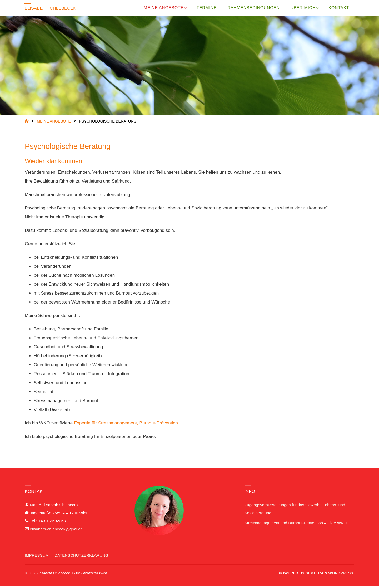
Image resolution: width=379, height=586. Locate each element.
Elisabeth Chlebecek (51, 8)
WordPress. (341, 573)
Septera (314, 573)
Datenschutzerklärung (82, 555)
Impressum (37, 555)
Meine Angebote (54, 121)
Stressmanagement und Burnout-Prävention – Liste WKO (296, 523)
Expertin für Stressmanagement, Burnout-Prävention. (126, 423)
